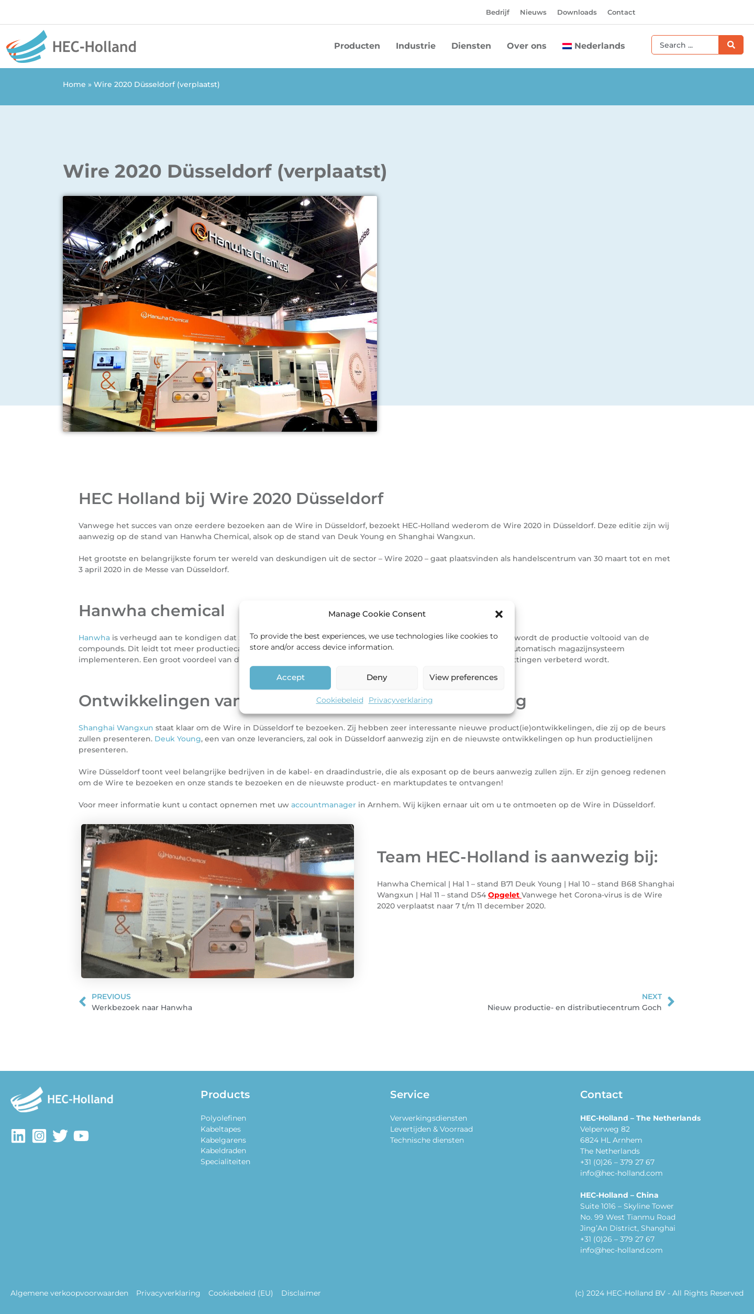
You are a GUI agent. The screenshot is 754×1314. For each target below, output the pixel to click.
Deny (377, 677)
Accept (290, 677)
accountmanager (323, 804)
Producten (359, 46)
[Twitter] (60, 1136)
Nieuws (533, 12)
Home (74, 84)
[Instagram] (39, 1136)
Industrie (418, 46)
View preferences (463, 677)
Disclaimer (299, 1293)
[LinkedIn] (18, 1136)
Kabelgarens (223, 1140)
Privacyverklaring (401, 700)
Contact (621, 12)
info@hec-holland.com (621, 1173)
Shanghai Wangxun (116, 727)
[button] (499, 614)
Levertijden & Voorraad (431, 1129)
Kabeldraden (223, 1151)
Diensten (473, 46)
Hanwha (94, 637)
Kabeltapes (221, 1129)
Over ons (529, 46)
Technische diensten (427, 1140)
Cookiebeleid (339, 700)
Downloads (577, 12)
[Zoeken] (731, 44)
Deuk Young (177, 738)
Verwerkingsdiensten (428, 1118)
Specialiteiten (225, 1162)
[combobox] (685, 44)
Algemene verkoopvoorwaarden (69, 1293)
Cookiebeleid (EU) (239, 1293)
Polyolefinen (223, 1118)
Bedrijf (497, 12)
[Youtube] (81, 1136)
